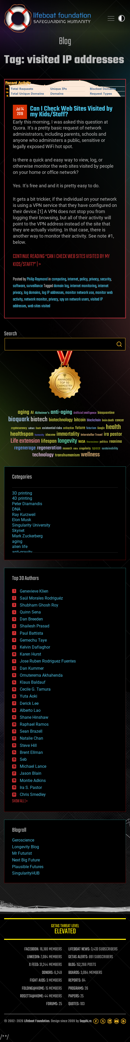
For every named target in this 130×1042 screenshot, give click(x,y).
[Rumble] (123, 1021)
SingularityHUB (26, 873)
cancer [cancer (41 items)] (119, 420)
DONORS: (47, 973)
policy (84, 279)
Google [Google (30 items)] (101, 428)
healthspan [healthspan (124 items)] (21, 434)
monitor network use (79, 292)
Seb (23, 759)
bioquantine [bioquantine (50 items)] (106, 412)
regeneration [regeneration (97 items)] (49, 448)
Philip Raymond (37, 279)
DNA (16, 509)
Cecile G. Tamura (35, 689)
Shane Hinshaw (34, 717)
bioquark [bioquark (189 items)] (18, 419)
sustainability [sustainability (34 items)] (110, 449)
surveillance (34, 286)
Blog (65, 41)
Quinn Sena (30, 612)
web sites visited (39, 306)
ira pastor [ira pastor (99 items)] (113, 434)
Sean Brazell (31, 731)
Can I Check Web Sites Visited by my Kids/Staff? (71, 112)
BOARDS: (74, 973)
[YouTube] (116, 1021)
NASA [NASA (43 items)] (81, 442)
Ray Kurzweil (23, 514)
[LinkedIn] (109, 1021)
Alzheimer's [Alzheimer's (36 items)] (42, 413)
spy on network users (74, 299)
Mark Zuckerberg (27, 536)
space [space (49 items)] (96, 448)
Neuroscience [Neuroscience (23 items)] (92, 442)
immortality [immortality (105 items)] (68, 434)
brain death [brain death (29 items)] (108, 420)
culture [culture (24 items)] (31, 428)
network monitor (35, 299)
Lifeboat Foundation (36, 1021)
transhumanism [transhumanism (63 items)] (67, 455)
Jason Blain (30, 773)
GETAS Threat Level (65, 930)
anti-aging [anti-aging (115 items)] (61, 412)
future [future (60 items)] (80, 427)
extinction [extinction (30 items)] (68, 428)
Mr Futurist (22, 853)
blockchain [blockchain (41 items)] (94, 420)
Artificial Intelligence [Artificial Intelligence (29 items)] (84, 413)
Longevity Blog (25, 846)
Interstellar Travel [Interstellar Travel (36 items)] (92, 435)
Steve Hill (28, 745)
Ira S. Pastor (31, 787)
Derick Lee (29, 703)
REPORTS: (74, 980)
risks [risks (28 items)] (75, 448)
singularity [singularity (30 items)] (85, 448)
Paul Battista (31, 633)
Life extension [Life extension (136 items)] (25, 441)
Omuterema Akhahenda (41, 675)
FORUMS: (52, 1004)
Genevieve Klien (34, 591)
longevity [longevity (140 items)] (67, 441)
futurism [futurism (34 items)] (91, 428)
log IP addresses (53, 292)
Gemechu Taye (33, 640)
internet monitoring (83, 286)
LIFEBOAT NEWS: (79, 949)
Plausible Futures (27, 866)
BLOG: (72, 965)
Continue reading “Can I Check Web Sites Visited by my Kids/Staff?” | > (61, 261)
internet (73, 279)
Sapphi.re (85, 1021)
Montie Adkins (33, 780)
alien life (19, 546)
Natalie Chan (31, 738)
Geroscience (23, 840)
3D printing (22, 493)
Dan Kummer (32, 668)
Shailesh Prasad (34, 626)
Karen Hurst (30, 654)
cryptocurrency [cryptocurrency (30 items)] (19, 428)
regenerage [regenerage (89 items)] (25, 448)
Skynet (18, 530)
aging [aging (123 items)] (23, 412)
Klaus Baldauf (32, 682)
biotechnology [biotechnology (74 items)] (61, 420)
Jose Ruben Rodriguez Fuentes (48, 661)
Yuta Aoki (28, 696)
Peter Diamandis (27, 503)
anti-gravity (22, 552)
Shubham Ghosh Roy (39, 605)
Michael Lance (33, 766)
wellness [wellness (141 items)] (90, 454)
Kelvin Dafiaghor (35, 647)
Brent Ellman (31, 752)
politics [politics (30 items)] (104, 442)
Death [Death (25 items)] (38, 428)
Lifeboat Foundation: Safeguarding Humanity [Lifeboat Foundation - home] (52, 18)
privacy (94, 279)
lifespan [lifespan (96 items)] (49, 441)
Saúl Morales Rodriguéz (41, 598)
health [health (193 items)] (113, 427)
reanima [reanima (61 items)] (115, 441)
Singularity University (31, 525)
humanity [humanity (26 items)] (39, 435)
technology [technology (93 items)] (43, 455)
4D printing (22, 498)
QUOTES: (73, 1004)
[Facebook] (96, 1021)
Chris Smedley (33, 794)
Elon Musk (21, 519)
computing (59, 279)
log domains (32, 292)
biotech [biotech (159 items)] (39, 419)
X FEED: (34, 965)
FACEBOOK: (31, 949)
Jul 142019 (20, 111)
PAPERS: (74, 996)
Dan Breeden (31, 619)
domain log (61, 286)
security (105, 279)
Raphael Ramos (34, 724)
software (19, 286)
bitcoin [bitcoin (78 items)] (80, 420)
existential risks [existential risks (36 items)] (52, 428)
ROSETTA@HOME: (32, 996)
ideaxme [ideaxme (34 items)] (50, 435)
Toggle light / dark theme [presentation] (121, 18)
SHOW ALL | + (20, 801)
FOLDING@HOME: (33, 988)
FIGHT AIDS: (38, 980)
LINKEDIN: (33, 957)
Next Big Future (26, 860)
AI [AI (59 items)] (32, 412)
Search (119, 344)
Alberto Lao (30, 710)
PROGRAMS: (76, 988)
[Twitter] (102, 1021)
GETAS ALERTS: (78, 957)
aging (17, 541)
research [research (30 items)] (67, 448)
